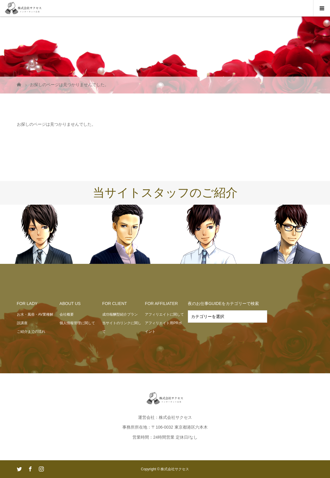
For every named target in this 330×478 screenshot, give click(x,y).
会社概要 (67, 314)
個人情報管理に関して (77, 323)
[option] (41, 234)
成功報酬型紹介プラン (120, 314)
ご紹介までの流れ (31, 332)
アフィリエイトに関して (164, 314)
